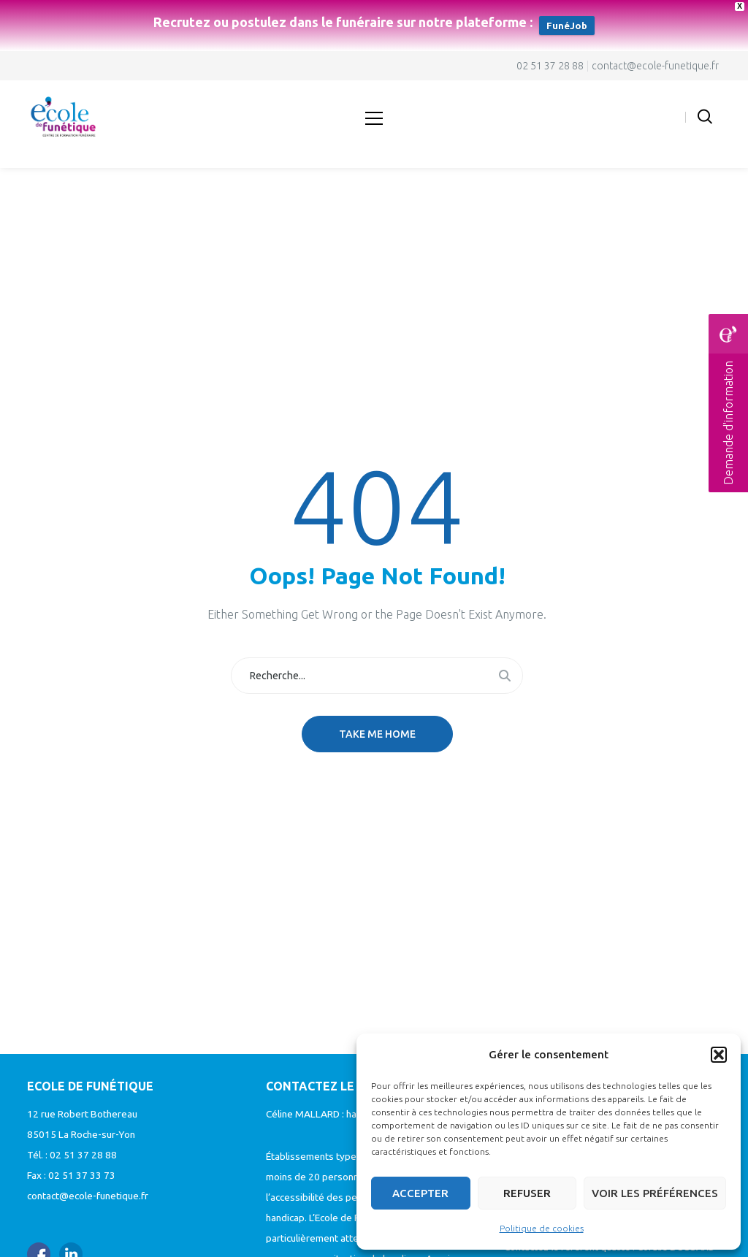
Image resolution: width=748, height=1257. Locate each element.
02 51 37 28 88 (550, 66)
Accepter (420, 1193)
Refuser (527, 1193)
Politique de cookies (542, 1228)
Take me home (377, 734)
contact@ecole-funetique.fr (655, 66)
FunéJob (566, 25)
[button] (718, 1054)
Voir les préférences (655, 1193)
